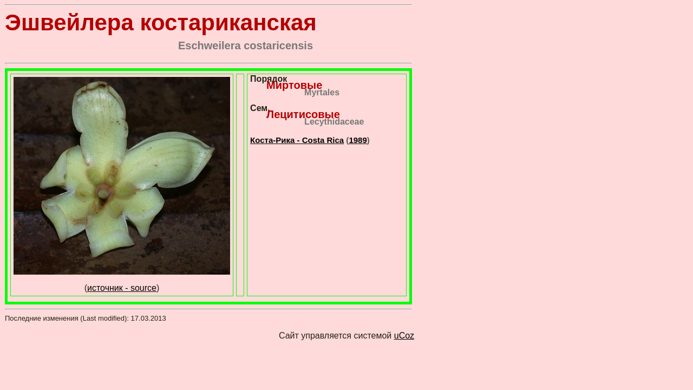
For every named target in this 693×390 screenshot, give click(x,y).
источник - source (121, 287)
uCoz (404, 335)
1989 (358, 140)
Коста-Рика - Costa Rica (297, 140)
